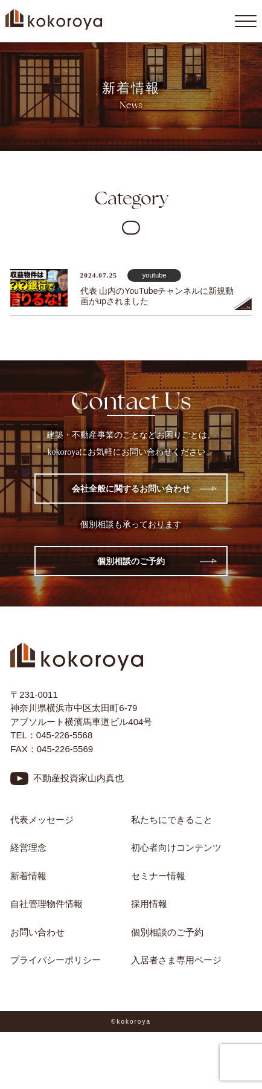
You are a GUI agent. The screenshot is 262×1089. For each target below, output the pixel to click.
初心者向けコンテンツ (181, 847)
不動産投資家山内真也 (78, 778)
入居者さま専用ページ (176, 960)
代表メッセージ (42, 819)
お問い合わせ (37, 932)
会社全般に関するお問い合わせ (131, 488)
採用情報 (149, 904)
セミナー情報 (158, 876)
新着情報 (28, 876)
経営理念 (28, 847)
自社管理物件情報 (46, 904)
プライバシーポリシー (55, 960)
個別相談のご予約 (131, 561)
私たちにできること (171, 819)
